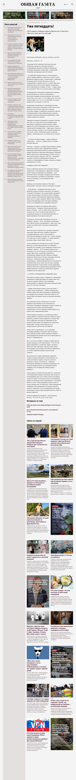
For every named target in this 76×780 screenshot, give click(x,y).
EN (67, 4)
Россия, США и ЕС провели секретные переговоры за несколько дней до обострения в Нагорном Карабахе (61, 657)
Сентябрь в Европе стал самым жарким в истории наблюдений (38, 700)
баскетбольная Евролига (33, 22)
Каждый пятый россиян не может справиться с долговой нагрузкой (37, 557)
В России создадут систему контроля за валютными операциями (60, 592)
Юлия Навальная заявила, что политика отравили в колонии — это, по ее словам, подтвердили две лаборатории (61, 513)
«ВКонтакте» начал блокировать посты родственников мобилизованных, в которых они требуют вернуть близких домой (37, 666)
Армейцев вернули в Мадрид (35, 414)
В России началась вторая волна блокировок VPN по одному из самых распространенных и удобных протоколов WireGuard (37, 737)
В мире (54, 650)
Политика (55, 506)
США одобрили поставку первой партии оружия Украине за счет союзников (62, 481)
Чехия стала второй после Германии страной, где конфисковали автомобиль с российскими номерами (60, 703)
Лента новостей (10, 24)
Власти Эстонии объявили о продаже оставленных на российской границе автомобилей (36, 484)
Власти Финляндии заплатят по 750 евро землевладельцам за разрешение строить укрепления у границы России (61, 730)
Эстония (29, 479)
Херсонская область (31, 438)
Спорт (38, 8)
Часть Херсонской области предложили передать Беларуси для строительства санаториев (37, 443)
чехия (52, 698)
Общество (31, 578)
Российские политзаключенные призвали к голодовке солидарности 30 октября (62, 628)
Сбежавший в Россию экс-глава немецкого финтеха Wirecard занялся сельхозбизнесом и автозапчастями (62, 442)
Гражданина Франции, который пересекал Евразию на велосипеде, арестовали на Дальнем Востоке (37, 521)
